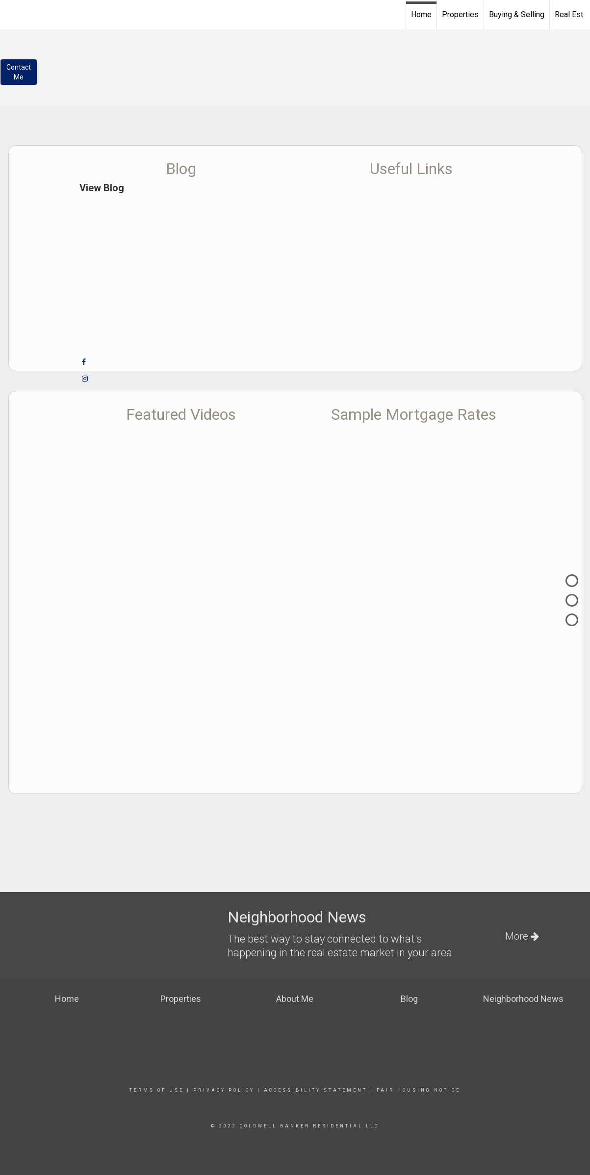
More (522, 936)
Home (421, 14)
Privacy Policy (224, 1090)
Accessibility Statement (315, 1090)
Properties (460, 14)
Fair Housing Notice (419, 1090)
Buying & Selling (516, 14)
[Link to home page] (12, 13)
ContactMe (18, 72)
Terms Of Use (156, 1090)
